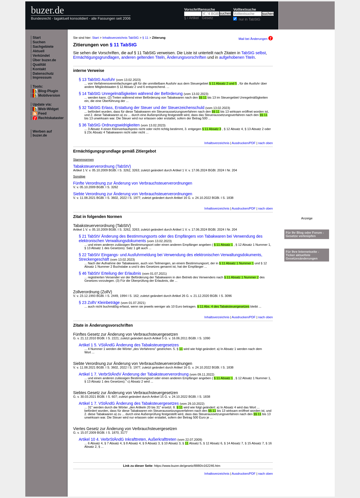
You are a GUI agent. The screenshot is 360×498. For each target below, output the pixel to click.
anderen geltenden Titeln (143, 57)
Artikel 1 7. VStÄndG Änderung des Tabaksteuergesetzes (129, 403)
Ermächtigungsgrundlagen (96, 57)
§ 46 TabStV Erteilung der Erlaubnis (110, 273)
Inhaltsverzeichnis (217, 143)
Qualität (39, 65)
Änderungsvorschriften (186, 57)
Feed (42, 113)
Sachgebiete (43, 47)
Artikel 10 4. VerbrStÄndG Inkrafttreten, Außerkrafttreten (127, 439)
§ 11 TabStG (123, 44)
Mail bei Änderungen (255, 38)
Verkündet (41, 56)
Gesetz (207, 18)
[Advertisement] (306, 132)
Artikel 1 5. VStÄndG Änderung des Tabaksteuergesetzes (129, 345)
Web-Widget (48, 109)
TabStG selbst (253, 53)
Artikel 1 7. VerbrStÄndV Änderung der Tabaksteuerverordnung (133, 374)
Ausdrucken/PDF (244, 143)
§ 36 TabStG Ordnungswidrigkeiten (109, 125)
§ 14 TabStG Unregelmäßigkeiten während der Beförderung (131, 93)
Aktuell (38, 51)
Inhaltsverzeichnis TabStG (120, 37)
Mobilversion (49, 95)
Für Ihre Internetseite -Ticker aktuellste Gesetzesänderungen (302, 255)
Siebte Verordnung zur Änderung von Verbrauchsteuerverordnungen (132, 194)
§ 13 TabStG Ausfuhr (97, 79)
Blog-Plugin (48, 91)
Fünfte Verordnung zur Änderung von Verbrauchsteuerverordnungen (132, 183)
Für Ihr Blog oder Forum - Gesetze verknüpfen (305, 234)
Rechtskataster (51, 118)
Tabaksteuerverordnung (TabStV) (102, 166)
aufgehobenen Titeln (237, 57)
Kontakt (39, 69)
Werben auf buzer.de (42, 133)
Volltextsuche (244, 10)
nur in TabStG (249, 19)
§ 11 (145, 37)
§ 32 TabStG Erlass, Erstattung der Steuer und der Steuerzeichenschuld (141, 107)
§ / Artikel (191, 18)
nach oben (265, 143)
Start (37, 38)
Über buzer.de (44, 60)
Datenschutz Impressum (43, 75)
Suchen (39, 42)
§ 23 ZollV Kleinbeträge (99, 302)
